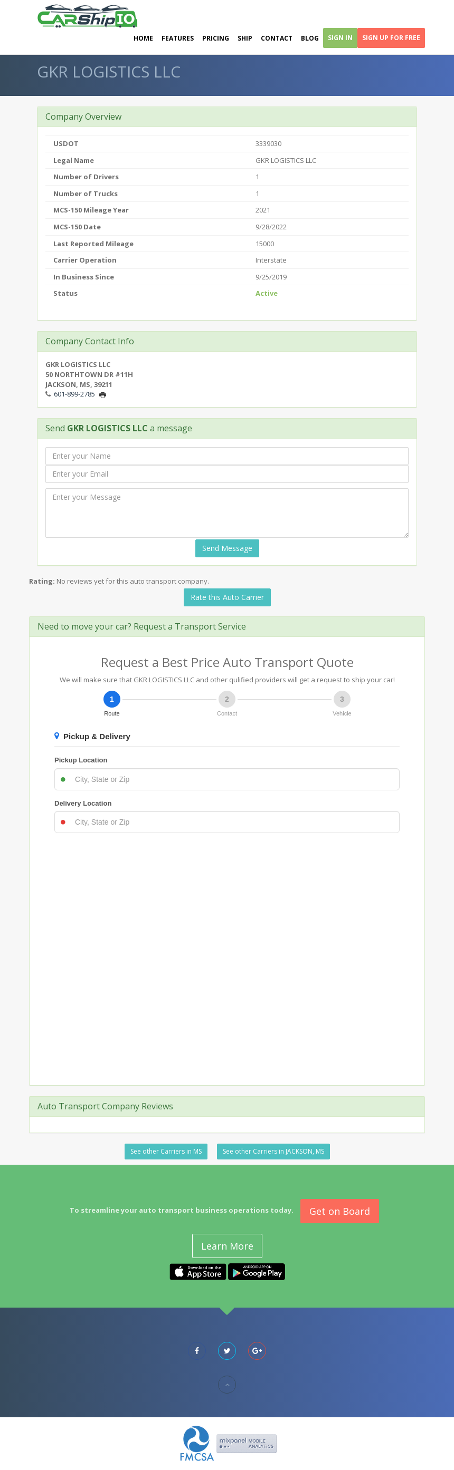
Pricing (215, 38)
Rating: (42, 581)
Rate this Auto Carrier (227, 597)
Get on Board (339, 1211)
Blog (310, 38)
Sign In (340, 37)
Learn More (227, 1246)
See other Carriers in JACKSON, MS (273, 1151)
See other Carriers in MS (166, 1151)
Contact (276, 38)
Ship (245, 38)
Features (178, 38)
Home (143, 38)
